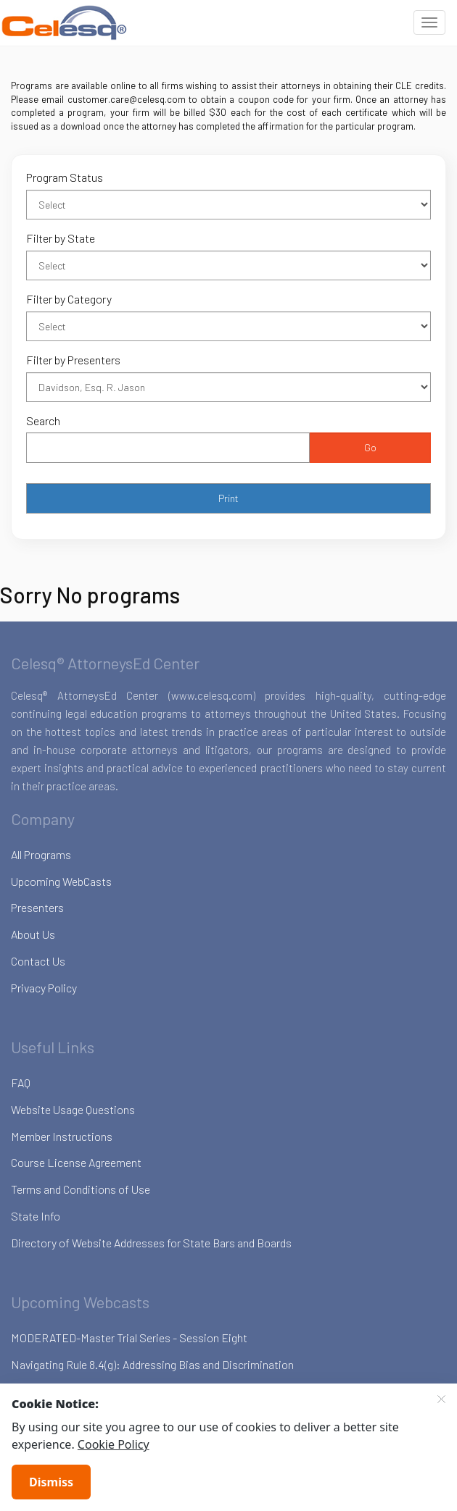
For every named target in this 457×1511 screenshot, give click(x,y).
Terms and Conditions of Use (80, 1189)
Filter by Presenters (73, 360)
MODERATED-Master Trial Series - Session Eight (129, 1337)
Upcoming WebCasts (61, 881)
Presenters (37, 907)
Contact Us (38, 961)
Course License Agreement (76, 1162)
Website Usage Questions (73, 1109)
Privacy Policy (44, 988)
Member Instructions (61, 1136)
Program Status (64, 177)
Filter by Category (69, 299)
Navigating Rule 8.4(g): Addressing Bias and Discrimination (152, 1364)
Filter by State (60, 238)
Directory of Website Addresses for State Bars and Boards (151, 1243)
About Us (33, 934)
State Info (35, 1216)
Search (43, 420)
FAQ (20, 1082)
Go (370, 447)
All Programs (41, 854)
